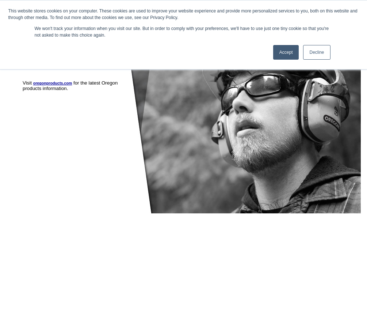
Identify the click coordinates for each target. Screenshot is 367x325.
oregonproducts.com (52, 83)
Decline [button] (316, 52)
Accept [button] (286, 52)
